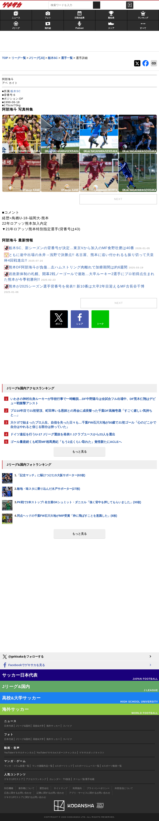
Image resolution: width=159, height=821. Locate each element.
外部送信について (124, 788)
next (118, 199)
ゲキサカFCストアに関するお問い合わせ (25, 797)
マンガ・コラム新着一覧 (16, 766)
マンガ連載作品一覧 (42, 766)
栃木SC (15, 91)
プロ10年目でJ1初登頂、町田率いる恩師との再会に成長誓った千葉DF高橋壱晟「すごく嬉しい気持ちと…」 (81, 413)
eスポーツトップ (63, 766)
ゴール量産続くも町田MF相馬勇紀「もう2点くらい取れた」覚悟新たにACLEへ (66, 441)
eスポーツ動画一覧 (112, 766)
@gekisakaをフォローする (23, 657)
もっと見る (79, 451)
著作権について (26, 788)
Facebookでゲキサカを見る (23, 665)
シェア (79, 319)
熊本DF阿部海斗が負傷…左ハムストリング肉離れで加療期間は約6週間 (76, 267)
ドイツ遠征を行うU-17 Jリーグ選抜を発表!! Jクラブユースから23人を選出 (62, 434)
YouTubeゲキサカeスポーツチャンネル (57, 752)
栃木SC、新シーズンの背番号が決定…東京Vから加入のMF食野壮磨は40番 (79, 248)
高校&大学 (38, 726)
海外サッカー (53, 726)
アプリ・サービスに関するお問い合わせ (89, 793)
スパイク (67, 726)
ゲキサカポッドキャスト (91, 752)
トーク (100, 318)
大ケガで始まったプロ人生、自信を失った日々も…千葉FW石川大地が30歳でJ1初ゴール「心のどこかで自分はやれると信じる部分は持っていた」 (83, 425)
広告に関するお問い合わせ (17, 793)
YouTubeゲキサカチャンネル (19, 752)
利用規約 (77, 788)
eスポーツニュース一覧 (87, 766)
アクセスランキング (36, 779)
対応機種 (8, 788)
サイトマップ (60, 788)
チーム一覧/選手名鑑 (83, 779)
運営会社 (44, 788)
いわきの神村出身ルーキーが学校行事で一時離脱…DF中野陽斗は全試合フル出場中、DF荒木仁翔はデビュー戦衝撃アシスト (82, 401)
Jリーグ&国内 (23, 726)
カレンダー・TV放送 (59, 779)
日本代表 (8, 726)
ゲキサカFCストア (13, 779)
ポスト (59, 319)
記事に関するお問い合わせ (50, 793)
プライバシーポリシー (98, 788)
